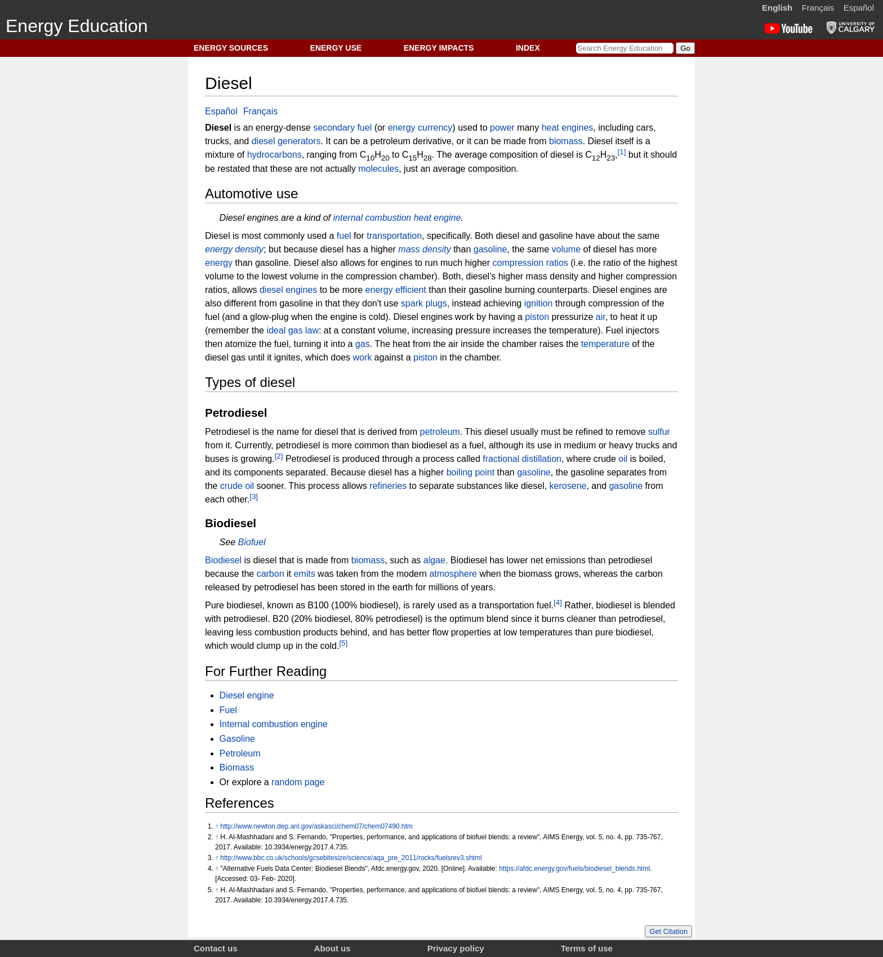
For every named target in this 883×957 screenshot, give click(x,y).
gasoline (490, 249)
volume (566, 249)
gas (362, 344)
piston (537, 317)
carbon (270, 573)
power (502, 127)
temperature (605, 344)
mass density (424, 249)
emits (304, 573)
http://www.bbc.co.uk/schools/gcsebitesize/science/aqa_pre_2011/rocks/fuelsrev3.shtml (350, 858)
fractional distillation (522, 459)
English (777, 7)
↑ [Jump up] (216, 826)
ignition (538, 303)
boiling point (470, 472)
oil (622, 459)
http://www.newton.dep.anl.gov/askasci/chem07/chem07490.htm (316, 826)
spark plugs (424, 303)
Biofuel (252, 542)
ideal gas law (292, 330)
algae (434, 560)
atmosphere (453, 573)
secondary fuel (342, 127)
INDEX (528, 47)
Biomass (237, 767)
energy (219, 263)
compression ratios (530, 263)
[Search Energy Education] (625, 48)
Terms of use (587, 948)
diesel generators (286, 141)
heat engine (437, 217)
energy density (234, 249)
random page (297, 782)
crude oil (237, 486)
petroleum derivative (411, 141)
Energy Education (77, 26)
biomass (566, 141)
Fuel (228, 710)
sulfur (659, 432)
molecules (378, 168)
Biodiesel (223, 560)
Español (859, 7)
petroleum (440, 432)
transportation (394, 236)
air (600, 317)
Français (818, 7)
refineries (388, 486)
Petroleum (240, 753)
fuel (344, 236)
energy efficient (395, 290)
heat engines (568, 127)
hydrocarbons (274, 155)
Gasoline (237, 739)
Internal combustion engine (274, 724)
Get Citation (668, 931)
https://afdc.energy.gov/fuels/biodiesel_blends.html (574, 869)
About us (332, 948)
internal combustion (372, 217)
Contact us (216, 948)
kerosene (568, 486)
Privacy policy (455, 948)
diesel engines (288, 290)
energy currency (420, 127)
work (362, 357)
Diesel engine (247, 695)
